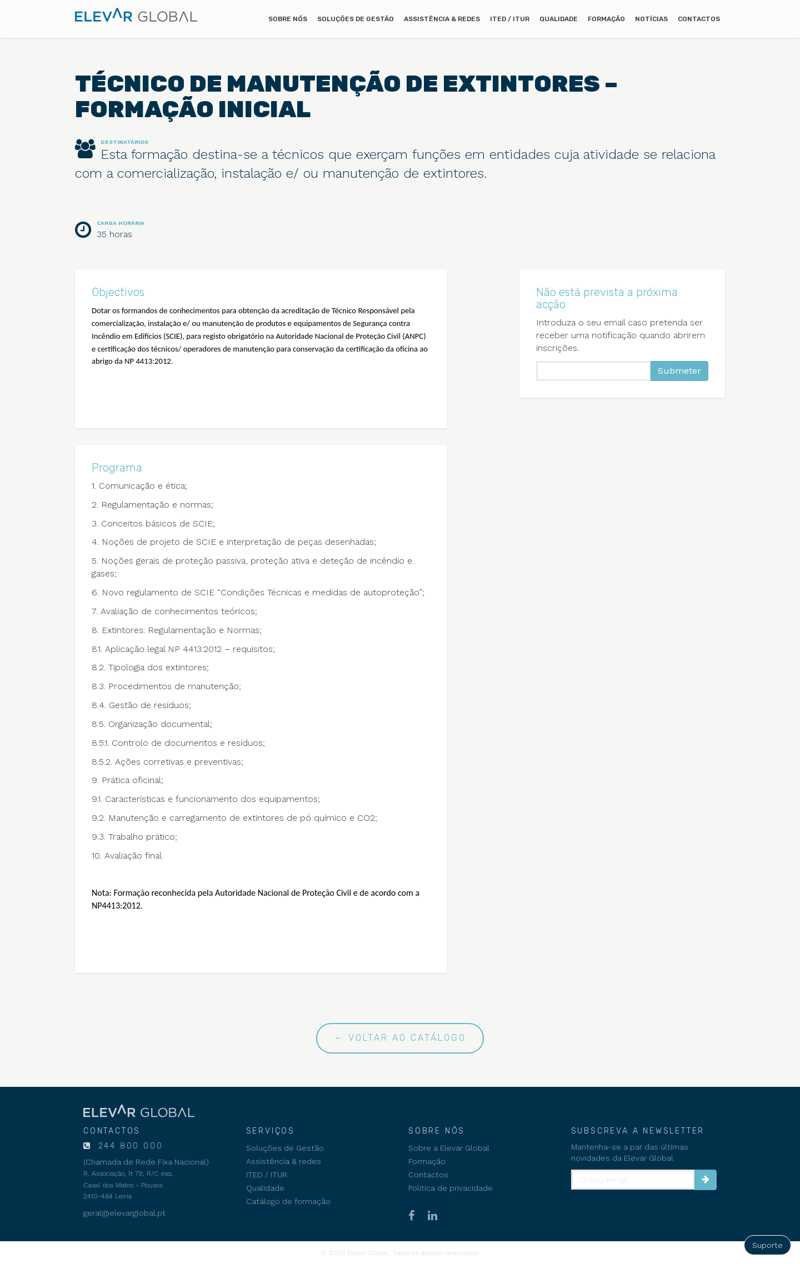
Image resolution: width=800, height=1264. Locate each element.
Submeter (679, 370)
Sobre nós (287, 19)
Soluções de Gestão (355, 19)
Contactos (699, 19)
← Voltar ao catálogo (400, 1037)
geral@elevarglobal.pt (124, 1212)
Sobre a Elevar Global (448, 1147)
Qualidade (558, 19)
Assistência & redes (442, 19)
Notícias (651, 19)
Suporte (767, 1245)
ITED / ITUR (509, 19)
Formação (606, 19)
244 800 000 (128, 1146)
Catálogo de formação (288, 1201)
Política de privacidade (450, 1187)
